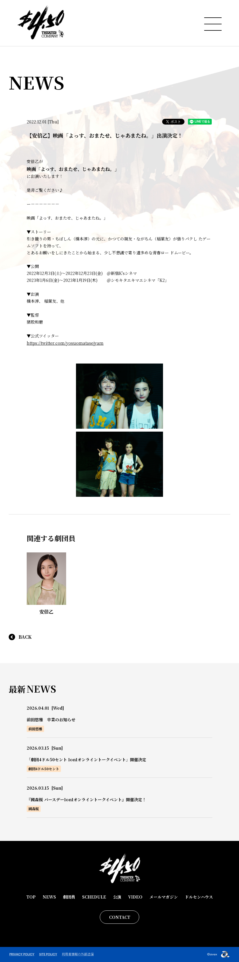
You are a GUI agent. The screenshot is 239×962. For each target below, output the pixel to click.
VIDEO (135, 897)
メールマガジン (163, 897)
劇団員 (69, 897)
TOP (31, 897)
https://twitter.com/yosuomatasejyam (65, 343)
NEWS (49, 897)
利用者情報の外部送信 (78, 954)
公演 (117, 897)
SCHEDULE (94, 897)
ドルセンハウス (199, 897)
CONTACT (119, 917)
